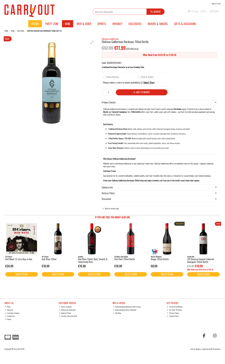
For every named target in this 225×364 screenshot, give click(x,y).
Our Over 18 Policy (174, 310)
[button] (92, 42)
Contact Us (10, 316)
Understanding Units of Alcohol (124, 310)
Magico (198, 349)
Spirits (101, 24)
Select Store (148, 82)
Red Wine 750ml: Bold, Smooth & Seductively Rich (92, 260)
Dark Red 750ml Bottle (124, 259)
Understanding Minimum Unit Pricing (127, 306)
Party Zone (52, 24)
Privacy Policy (173, 313)
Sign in (214, 3)
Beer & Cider (84, 24)
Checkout (214, 11)
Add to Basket (141, 92)
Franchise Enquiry (12, 313)
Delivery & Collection (67, 310)
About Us (9, 310)
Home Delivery (112, 77)
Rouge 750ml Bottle (160, 259)
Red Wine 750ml (49, 259)
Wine (67, 24)
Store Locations (65, 306)
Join (219, 3)
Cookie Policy (173, 316)
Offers (35, 24)
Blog (7, 306)
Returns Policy (65, 313)
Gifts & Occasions (185, 24)
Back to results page (112, 208)
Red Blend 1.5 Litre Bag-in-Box (18, 259)
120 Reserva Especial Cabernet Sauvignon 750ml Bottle (200, 260)
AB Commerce (216, 349)
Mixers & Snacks (158, 24)
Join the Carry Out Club (68, 316)
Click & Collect (147, 77)
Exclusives (135, 24)
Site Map (117, 313)
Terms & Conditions (175, 306)
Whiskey (117, 24)
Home (8, 319)
